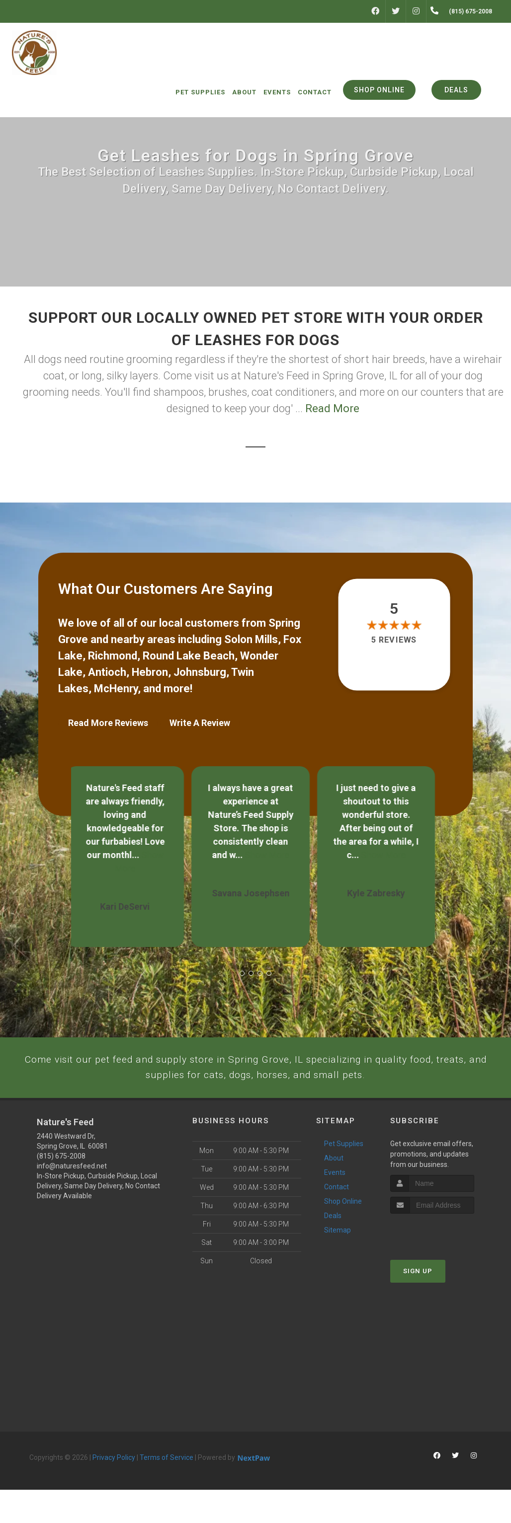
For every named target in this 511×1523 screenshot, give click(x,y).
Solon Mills (251, 639)
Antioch (107, 672)
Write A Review (200, 723)
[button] (242, 966)
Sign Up (417, 1304)
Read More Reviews (108, 723)
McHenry (116, 688)
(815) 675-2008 (61, 1189)
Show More (272, 848)
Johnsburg (199, 672)
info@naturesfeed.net (72, 1199)
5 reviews (394, 640)
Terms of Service (166, 1491)
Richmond (112, 656)
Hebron (150, 672)
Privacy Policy (113, 1491)
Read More (332, 408)
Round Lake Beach (189, 656)
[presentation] (443, 1266)
